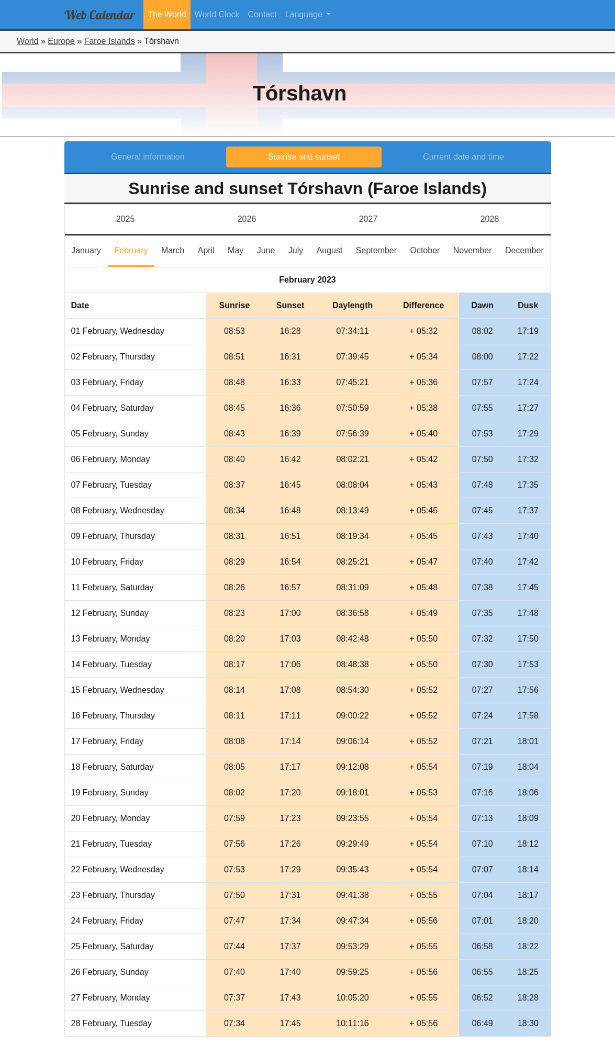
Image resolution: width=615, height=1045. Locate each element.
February (134, 249)
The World (167, 14)
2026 (247, 219)
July (299, 249)
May (239, 249)
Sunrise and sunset (304, 156)
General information (148, 156)
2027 (368, 219)
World (28, 41)
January (89, 249)
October (428, 249)
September (380, 249)
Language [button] (305, 14)
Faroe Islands (109, 41)
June (269, 249)
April (209, 249)
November (476, 249)
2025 (125, 219)
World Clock (217, 14)
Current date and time (463, 156)
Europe (61, 41)
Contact (262, 14)
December (528, 249)
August (333, 249)
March (176, 249)
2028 (489, 219)
